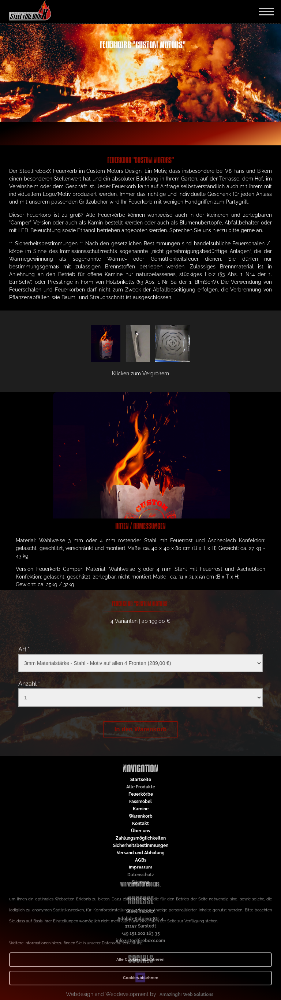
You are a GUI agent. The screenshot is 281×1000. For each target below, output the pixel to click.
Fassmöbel (140, 801)
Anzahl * (29, 683)
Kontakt (140, 823)
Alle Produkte (140, 786)
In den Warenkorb (141, 729)
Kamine (141, 808)
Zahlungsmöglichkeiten (141, 838)
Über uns (140, 830)
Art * (24, 649)
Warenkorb (141, 816)
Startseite (140, 779)
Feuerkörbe (140, 794)
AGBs (140, 860)
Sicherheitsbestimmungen (140, 845)
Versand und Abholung (141, 852)
